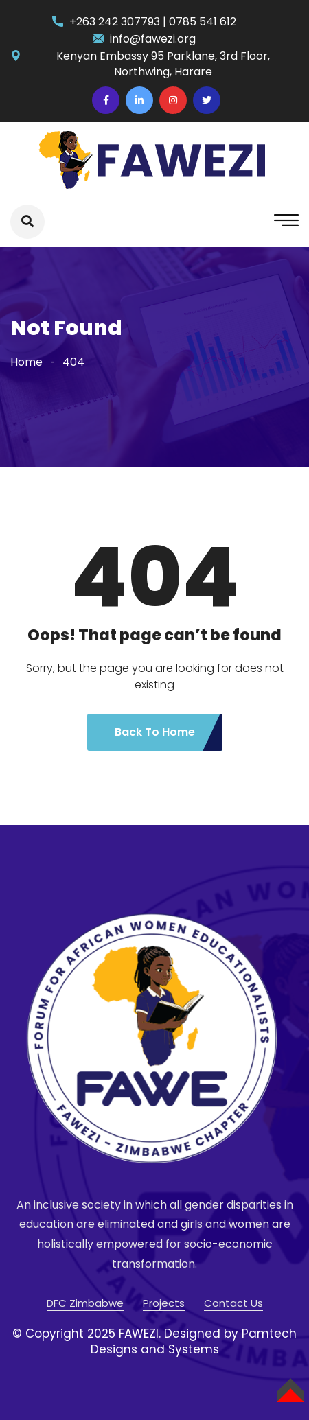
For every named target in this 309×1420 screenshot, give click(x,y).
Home (26, 362)
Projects (164, 1303)
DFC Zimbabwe (85, 1303)
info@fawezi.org (153, 39)
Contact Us (233, 1303)
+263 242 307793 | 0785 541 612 (152, 22)
